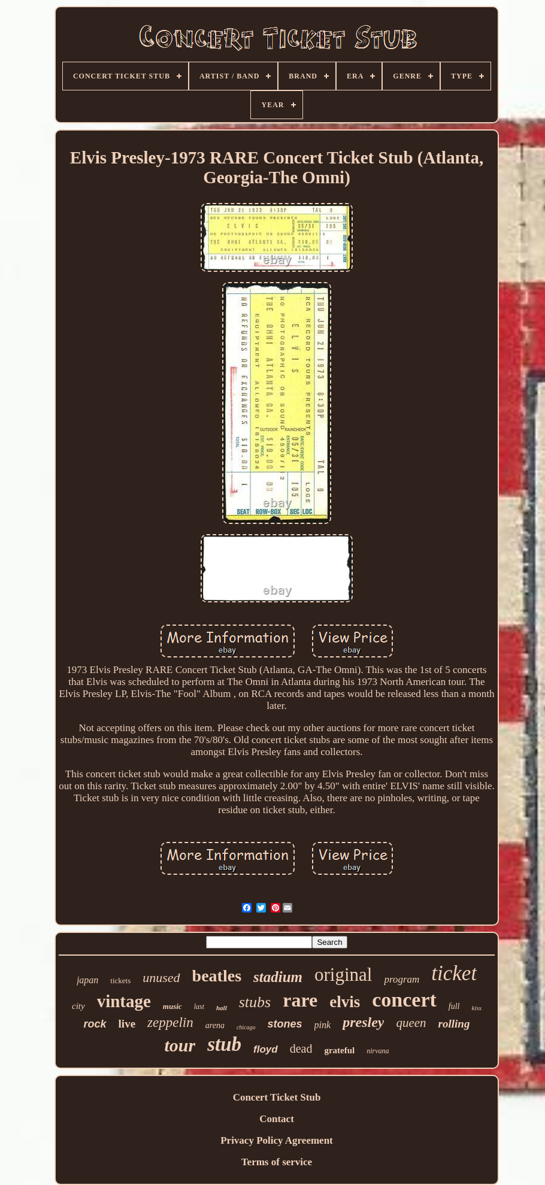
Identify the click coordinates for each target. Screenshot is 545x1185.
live (127, 1023)
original (343, 974)
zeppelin (170, 1022)
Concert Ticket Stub (277, 1097)
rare (300, 1000)
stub (224, 1044)
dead (301, 1048)
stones (285, 1024)
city (78, 1006)
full (454, 1006)
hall (221, 1007)
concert (404, 1000)
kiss (477, 1007)
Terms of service (276, 1162)
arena (215, 1025)
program (401, 979)
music (172, 1006)
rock (95, 1024)
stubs (255, 1002)
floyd (265, 1049)
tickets (120, 980)
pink (322, 1025)
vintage (124, 1001)
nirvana (378, 1051)
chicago (246, 1027)
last (199, 1006)
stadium (277, 977)
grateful (339, 1050)
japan (87, 980)
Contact (276, 1119)
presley (363, 1022)
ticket (454, 973)
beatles (216, 975)
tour (179, 1045)
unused (161, 977)
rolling (454, 1023)
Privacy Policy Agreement (276, 1140)
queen (411, 1023)
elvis (344, 1002)
